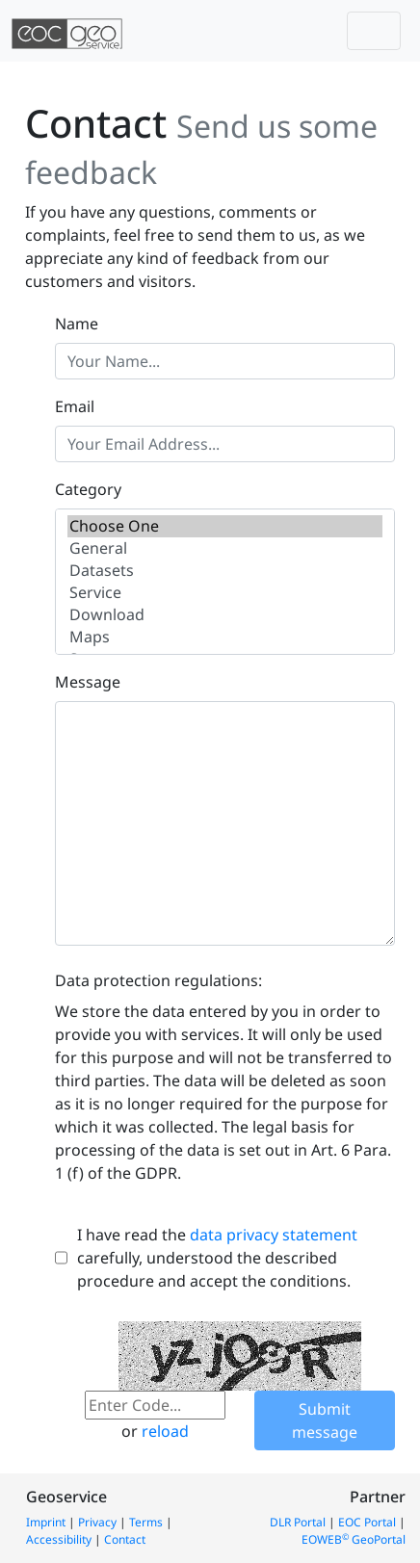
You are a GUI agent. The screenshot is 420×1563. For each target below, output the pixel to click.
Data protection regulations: (158, 980)
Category (88, 489)
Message (87, 681)
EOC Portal (367, 1522)
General (224, 548)
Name (76, 323)
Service (224, 593)
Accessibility (59, 1539)
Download (224, 615)
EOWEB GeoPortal (354, 1539)
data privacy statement (273, 1234)
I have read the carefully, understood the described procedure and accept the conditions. (217, 1257)
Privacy (97, 1522)
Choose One (224, 526)
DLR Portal (298, 1522)
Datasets (224, 571)
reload (165, 1431)
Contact (124, 1539)
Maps (224, 637)
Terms (146, 1522)
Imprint (46, 1522)
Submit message (324, 1420)
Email (74, 406)
